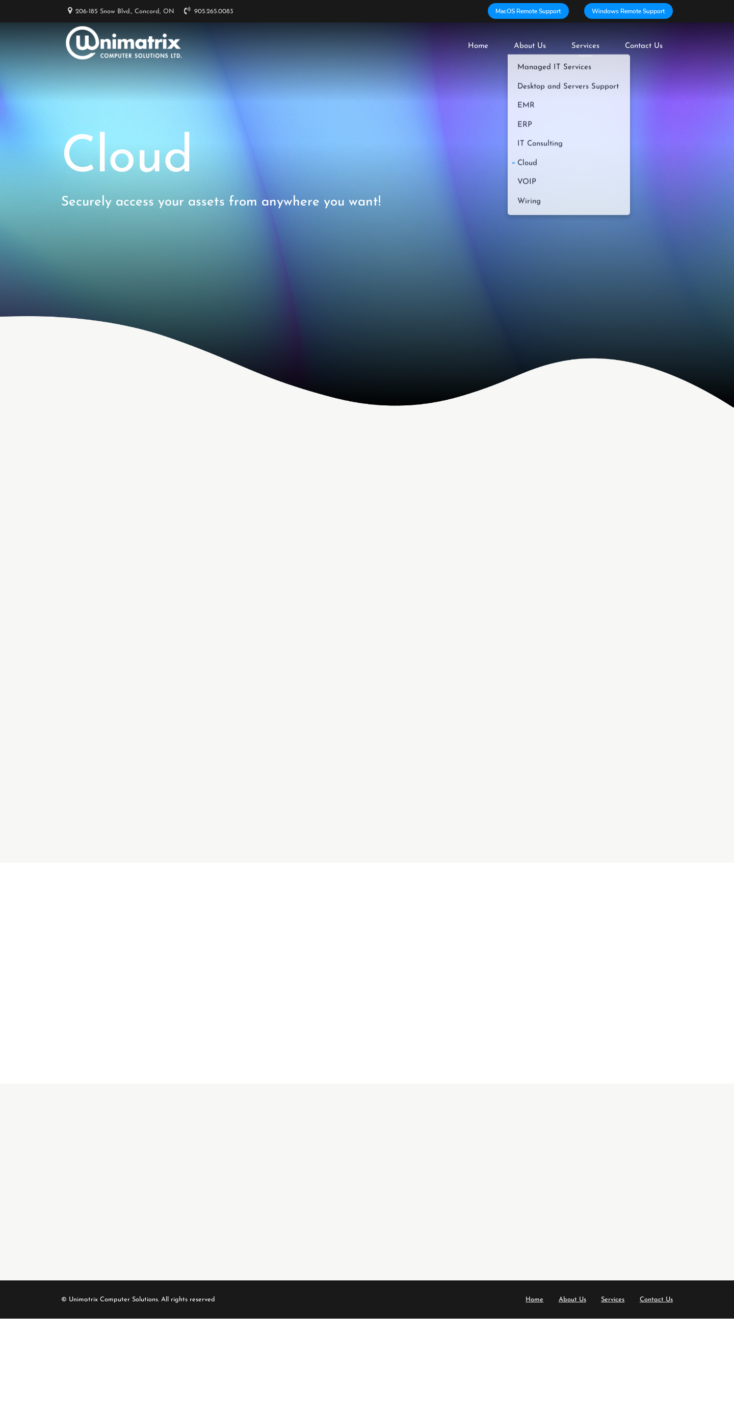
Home (478, 42)
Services (585, 42)
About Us (530, 42)
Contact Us (644, 42)
